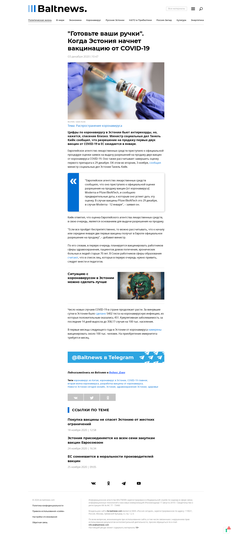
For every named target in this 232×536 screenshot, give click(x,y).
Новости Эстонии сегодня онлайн (86, 387)
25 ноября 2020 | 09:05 (82, 467)
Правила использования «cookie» (48, 511)
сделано (101, 314)
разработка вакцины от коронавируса (121, 383)
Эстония (111, 387)
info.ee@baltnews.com (99, 524)
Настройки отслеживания (44, 516)
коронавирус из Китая (86, 380)
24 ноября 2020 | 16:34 (82, 449)
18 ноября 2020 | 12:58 (82, 430)
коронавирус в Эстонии (113, 380)
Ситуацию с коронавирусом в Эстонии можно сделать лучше (91, 278)
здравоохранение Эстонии (132, 387)
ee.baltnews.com (114, 511)
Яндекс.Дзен (117, 373)
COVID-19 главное (137, 380)
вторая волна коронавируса (83, 383)
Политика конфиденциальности (47, 505)
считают (73, 258)
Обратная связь (40, 522)
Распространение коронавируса (99, 126)
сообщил (155, 163)
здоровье (153, 387)
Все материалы (176, 8)
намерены (154, 330)
